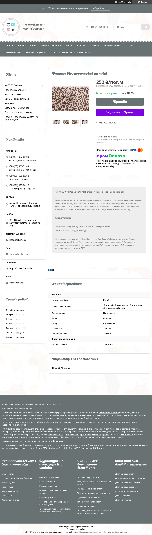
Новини (94, 45)
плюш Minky (127, 434)
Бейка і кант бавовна (49, 477)
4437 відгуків (125, 2)
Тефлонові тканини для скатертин (93, 493)
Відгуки (80, 45)
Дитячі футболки (123, 500)
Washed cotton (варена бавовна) (17, 478)
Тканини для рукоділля (88, 477)
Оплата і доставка (51, 45)
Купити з (120, 112)
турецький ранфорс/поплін (77, 434)
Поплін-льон (7, 487)
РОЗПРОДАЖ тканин (15, 90)
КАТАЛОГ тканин (13, 85)
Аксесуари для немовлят (127, 491)
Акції (69, 45)
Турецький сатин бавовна (89, 497)
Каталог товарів (27, 45)
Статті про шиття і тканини (18, 112)
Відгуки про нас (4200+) (17, 108)
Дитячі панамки (122, 495)
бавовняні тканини (109, 412)
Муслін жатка (8, 474)
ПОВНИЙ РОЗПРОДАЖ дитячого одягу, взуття (21, 118)
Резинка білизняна (48, 486)
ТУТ (83, 248)
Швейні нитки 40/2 (47, 482)
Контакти (9, 103)
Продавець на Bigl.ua (76, 529)
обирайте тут (100, 8)
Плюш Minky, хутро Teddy (89, 502)
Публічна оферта (35, 53)
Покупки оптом (13, 53)
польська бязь (55, 434)
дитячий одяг (138, 445)
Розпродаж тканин (10, 500)
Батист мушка (8, 482)
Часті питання (112, 45)
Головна (8, 45)
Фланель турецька (86, 506)
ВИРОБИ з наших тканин (17, 99)
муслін (105, 434)
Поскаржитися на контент (90, 532)
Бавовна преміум (10, 491)
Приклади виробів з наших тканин (72, 53)
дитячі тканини (37, 429)
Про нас (129, 45)
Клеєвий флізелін (47, 497)
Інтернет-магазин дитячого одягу (131, 478)
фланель (96, 434)
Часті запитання (13, 94)
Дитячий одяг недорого (126, 487)
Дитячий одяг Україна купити (129, 482)
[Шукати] (145, 27)
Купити (120, 102)
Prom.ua (90, 526)
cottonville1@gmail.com (21, 254)
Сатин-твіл (7, 495)
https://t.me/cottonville (20, 268)
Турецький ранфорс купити (90, 489)
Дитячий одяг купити (125, 474)
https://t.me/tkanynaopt (52, 441)
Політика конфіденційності (115, 532)
